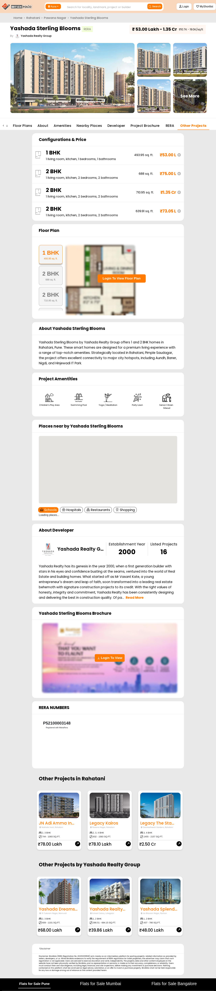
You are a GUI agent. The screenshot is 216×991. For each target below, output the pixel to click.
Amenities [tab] (62, 125)
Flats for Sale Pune (34, 984)
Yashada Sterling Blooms (89, 18)
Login (184, 6)
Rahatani (33, 18)
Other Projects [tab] (193, 125)
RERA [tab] (170, 125)
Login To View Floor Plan (122, 278)
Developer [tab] (116, 125)
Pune (52, 6)
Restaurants (98, 510)
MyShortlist (204, 6)
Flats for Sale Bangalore (174, 983)
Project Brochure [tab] (145, 125)
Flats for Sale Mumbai (100, 983)
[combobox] (102, 6)
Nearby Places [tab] (89, 125)
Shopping (125, 510)
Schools (48, 510)
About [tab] (42, 125)
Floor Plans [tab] (22, 125)
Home (18, 18)
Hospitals (71, 510)
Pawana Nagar (55, 18)
